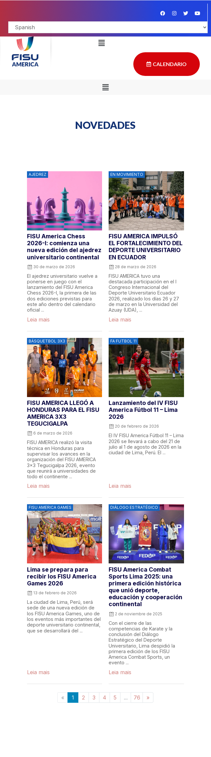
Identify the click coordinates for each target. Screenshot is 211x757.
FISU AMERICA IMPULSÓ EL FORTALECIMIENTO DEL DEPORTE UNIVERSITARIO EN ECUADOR (146, 246)
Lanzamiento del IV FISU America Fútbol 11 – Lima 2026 (143, 409)
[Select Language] (108, 27)
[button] (101, 43)
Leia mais (38, 319)
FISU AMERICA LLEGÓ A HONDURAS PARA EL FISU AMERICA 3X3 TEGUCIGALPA (63, 413)
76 (137, 697)
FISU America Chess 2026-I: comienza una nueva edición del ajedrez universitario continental (64, 246)
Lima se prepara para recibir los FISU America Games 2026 (61, 576)
